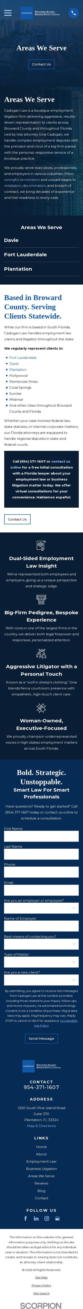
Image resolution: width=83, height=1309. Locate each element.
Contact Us (41, 64)
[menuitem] (41, 240)
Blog (41, 1191)
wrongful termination (22, 180)
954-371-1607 (41, 1087)
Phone (9, 865)
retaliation (12, 186)
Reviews (41, 1183)
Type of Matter (16, 955)
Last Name (13, 847)
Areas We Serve (41, 1176)
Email (8, 882)
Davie (14, 364)
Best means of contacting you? (30, 937)
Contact (41, 1198)
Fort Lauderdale (22, 358)
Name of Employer (20, 919)
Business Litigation (41, 1169)
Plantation (17, 369)
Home (41, 1147)
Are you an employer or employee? (34, 901)
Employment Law (41, 1161)
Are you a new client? (22, 972)
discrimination (34, 186)
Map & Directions (41, 1126)
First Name (13, 829)
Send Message (41, 1038)
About (41, 1154)
